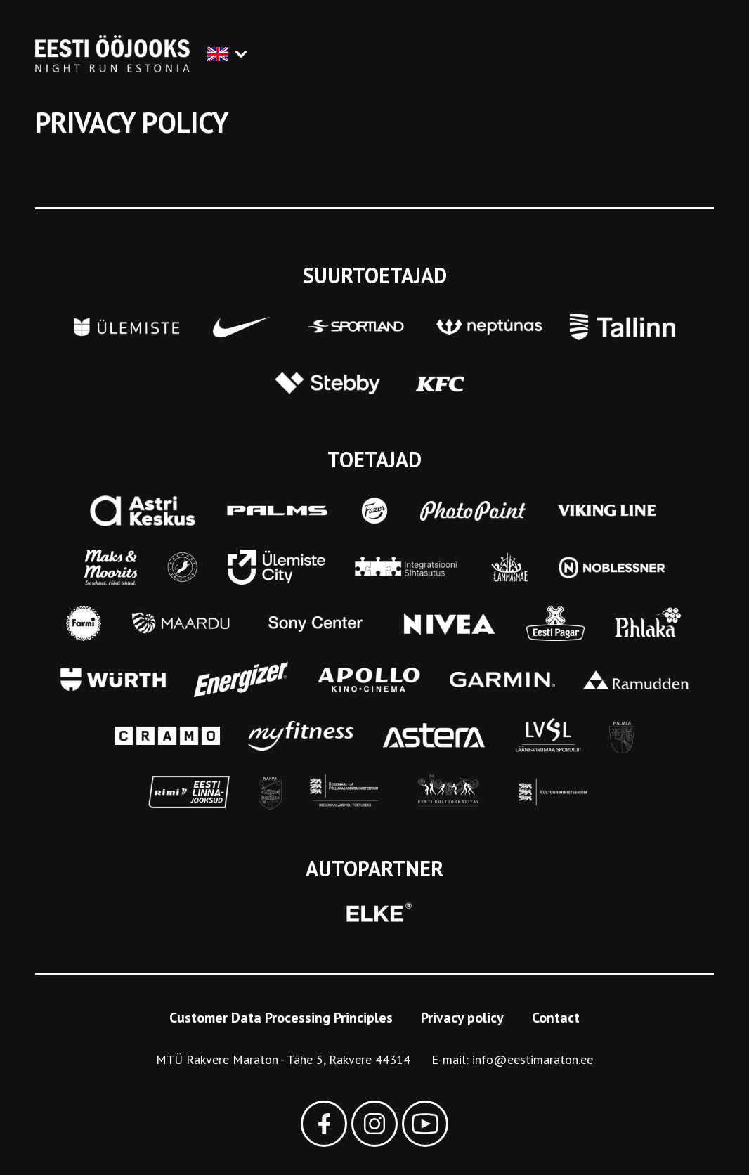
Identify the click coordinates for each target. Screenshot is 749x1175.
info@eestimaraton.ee (532, 1059)
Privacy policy (462, 1017)
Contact (556, 1017)
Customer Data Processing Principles (281, 1017)
